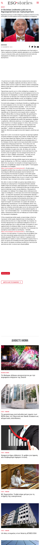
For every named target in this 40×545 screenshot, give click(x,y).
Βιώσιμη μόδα (5, 273)
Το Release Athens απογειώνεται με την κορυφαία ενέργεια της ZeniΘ (18, 376)
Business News (5, 372)
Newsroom (4, 45)
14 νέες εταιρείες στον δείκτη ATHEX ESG (18, 533)
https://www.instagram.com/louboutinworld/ (12, 168)
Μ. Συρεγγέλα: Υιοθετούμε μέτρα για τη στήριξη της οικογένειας (17, 495)
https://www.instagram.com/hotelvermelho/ (12, 231)
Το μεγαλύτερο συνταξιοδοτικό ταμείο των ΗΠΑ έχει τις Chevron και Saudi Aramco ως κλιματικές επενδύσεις (20, 416)
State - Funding (5, 411)
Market (3, 7)
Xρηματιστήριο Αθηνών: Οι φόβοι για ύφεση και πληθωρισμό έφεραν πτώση (19, 456)
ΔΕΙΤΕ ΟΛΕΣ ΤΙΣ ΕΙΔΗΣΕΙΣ (12, 282)
